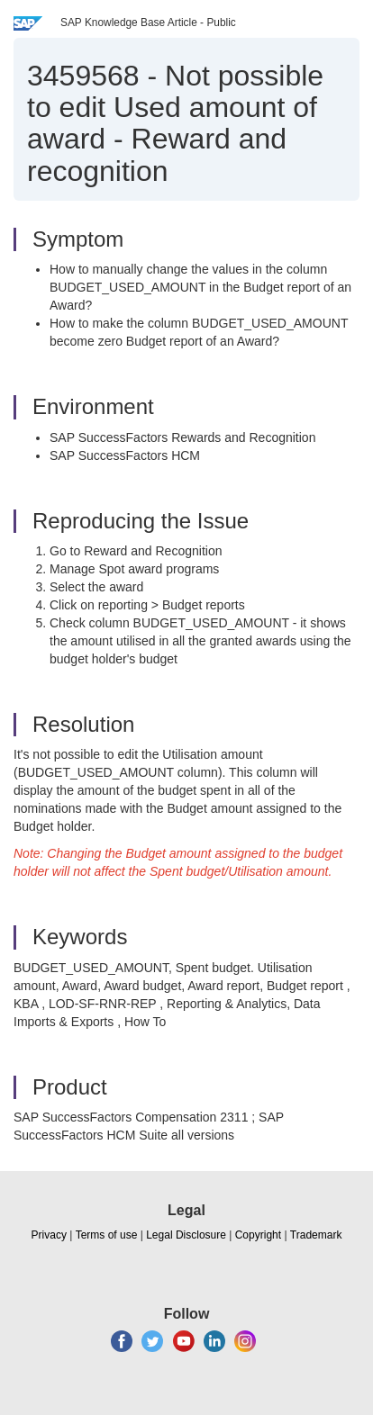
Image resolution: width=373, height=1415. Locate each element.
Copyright (258, 1235)
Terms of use (107, 1235)
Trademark (316, 1235)
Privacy (49, 1235)
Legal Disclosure (186, 1235)
